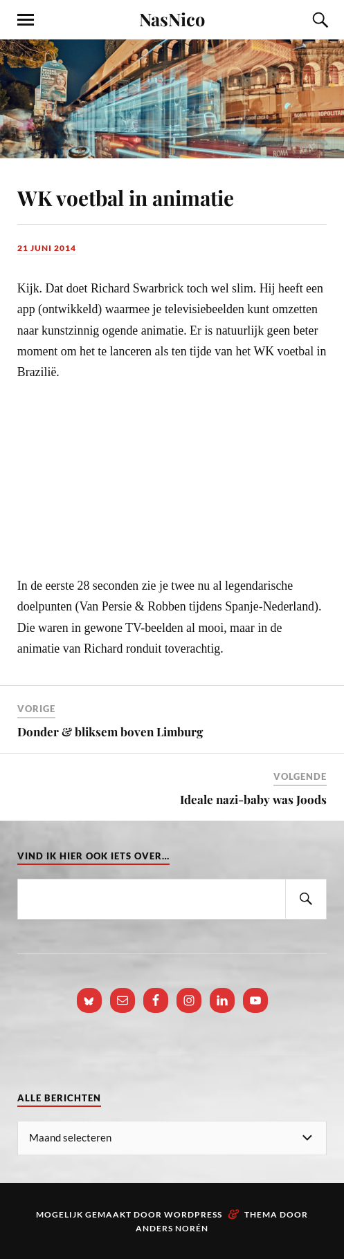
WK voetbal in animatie (125, 197)
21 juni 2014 (46, 248)
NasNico (172, 18)
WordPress (193, 1214)
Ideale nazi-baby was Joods (253, 799)
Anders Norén (172, 1228)
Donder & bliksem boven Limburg (110, 731)
